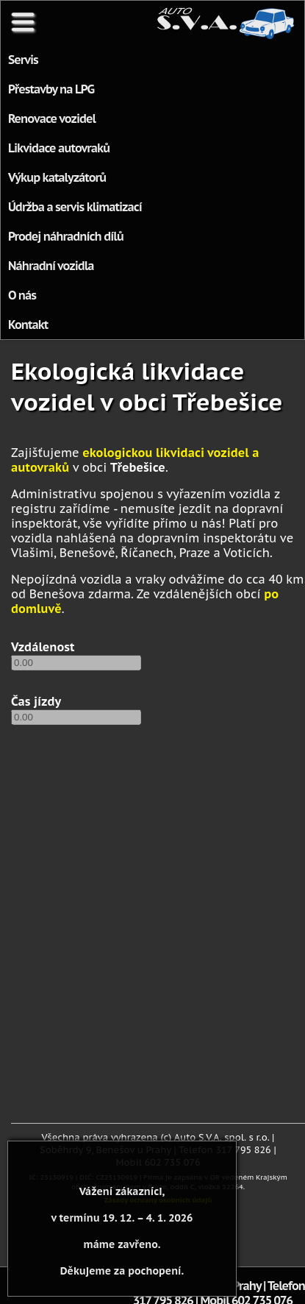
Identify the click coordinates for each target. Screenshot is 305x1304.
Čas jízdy (36, 701)
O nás (22, 295)
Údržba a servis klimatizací (75, 206)
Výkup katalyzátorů (57, 177)
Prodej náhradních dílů (65, 236)
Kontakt (28, 324)
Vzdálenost (43, 646)
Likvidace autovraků (59, 148)
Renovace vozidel (52, 118)
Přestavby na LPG (51, 89)
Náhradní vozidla (51, 265)
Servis (23, 59)
